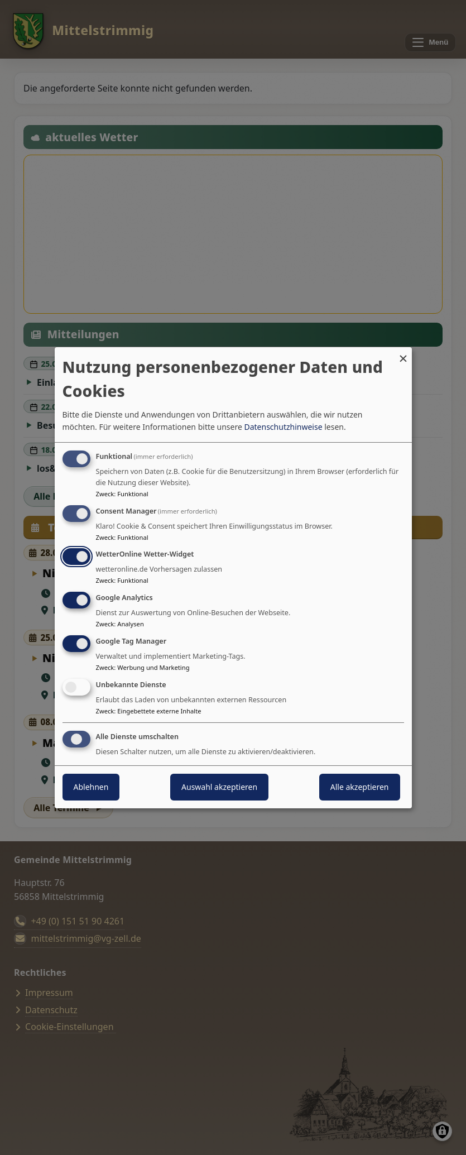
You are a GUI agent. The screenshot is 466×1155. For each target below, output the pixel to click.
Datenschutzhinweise (283, 426)
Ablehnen (91, 787)
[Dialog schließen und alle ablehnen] (403, 354)
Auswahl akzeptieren (219, 787)
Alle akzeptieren (359, 787)
